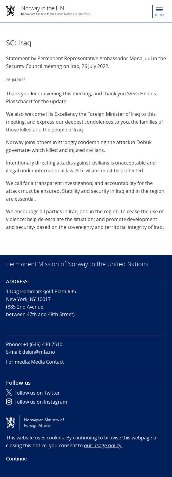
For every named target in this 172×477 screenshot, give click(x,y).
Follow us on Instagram (36, 402)
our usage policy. (103, 445)
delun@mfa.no (38, 352)
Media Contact (47, 362)
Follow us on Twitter (33, 392)
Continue (16, 458)
